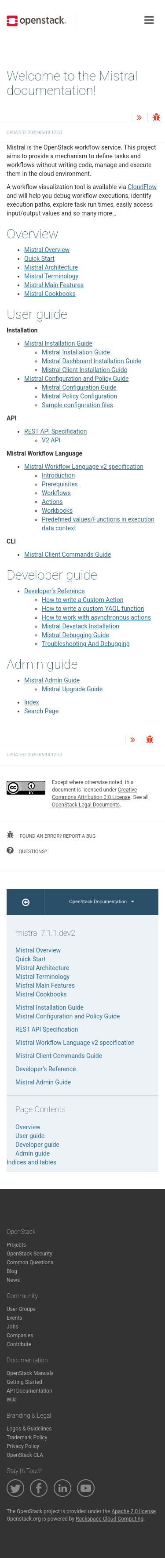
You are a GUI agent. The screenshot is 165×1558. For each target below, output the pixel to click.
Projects (16, 1245)
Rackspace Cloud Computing (109, 1519)
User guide (29, 1135)
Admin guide (32, 1153)
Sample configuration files (77, 405)
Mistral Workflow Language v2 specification (83, 466)
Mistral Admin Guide (52, 680)
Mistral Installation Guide (58, 343)
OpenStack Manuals (30, 1373)
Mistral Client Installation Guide (84, 369)
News (13, 1280)
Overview (27, 1127)
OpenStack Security (29, 1254)
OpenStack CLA (25, 1455)
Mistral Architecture (51, 267)
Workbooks (57, 510)
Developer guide (37, 1144)
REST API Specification (55, 431)
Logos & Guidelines (29, 1429)
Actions (52, 501)
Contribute (19, 1344)
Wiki (12, 1400)
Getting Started (24, 1382)
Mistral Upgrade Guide (72, 689)
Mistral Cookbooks (50, 293)
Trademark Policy (27, 1437)
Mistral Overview (47, 249)
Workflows (56, 492)
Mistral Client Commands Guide (67, 554)
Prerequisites (60, 484)
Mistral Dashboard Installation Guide (91, 361)
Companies (20, 1335)
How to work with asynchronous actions (96, 617)
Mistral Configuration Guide (79, 387)
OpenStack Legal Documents (86, 805)
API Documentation (29, 1391)
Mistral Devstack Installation (80, 626)
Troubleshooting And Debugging (86, 643)
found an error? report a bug (51, 835)
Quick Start (39, 258)
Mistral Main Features (54, 284)
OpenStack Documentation (101, 902)
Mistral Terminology (51, 276)
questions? (27, 850)
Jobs (12, 1327)
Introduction (58, 475)
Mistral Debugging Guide (75, 635)
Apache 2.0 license (133, 1511)
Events (14, 1318)
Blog (12, 1271)
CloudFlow (142, 186)
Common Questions (30, 1262)
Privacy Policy (23, 1446)
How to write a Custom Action (83, 599)
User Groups (21, 1309)
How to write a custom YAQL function (93, 608)
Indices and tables (31, 1162)
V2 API (51, 440)
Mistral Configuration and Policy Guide (76, 378)
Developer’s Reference (54, 591)
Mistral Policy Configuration (79, 396)
